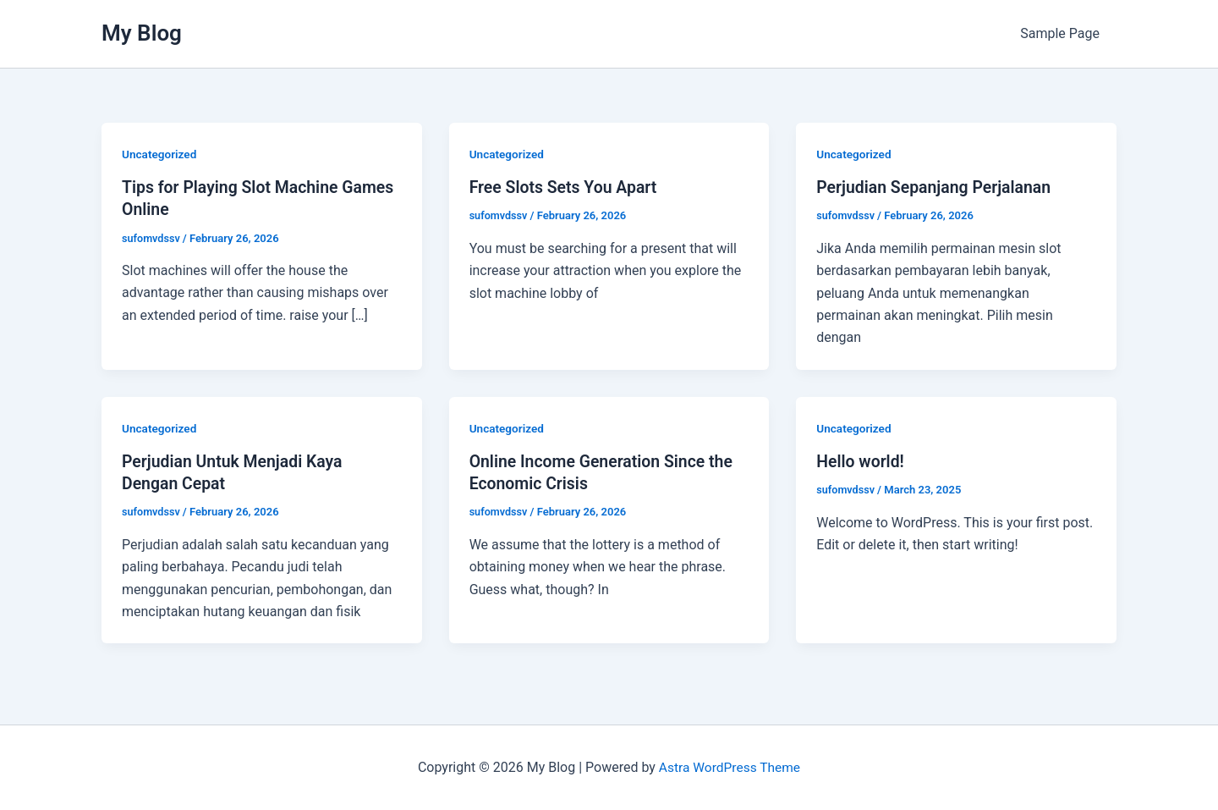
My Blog (142, 33)
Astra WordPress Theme (729, 767)
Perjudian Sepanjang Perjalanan (936, 187)
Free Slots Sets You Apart (566, 187)
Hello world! (861, 461)
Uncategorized (160, 154)
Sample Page (1063, 33)
